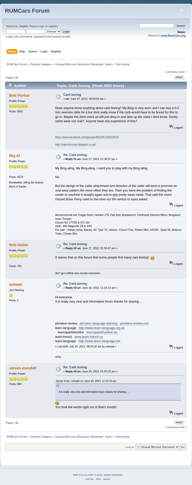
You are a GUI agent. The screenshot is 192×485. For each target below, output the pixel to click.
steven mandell (22, 368)
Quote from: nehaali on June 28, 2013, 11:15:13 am (86, 381)
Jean (108, 64)
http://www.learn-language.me (100, 341)
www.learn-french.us (89, 337)
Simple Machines (113, 474)
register (53, 26)
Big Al (14, 155)
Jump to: (130, 447)
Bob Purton (19, 95)
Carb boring (72, 94)
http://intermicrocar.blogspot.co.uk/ (75, 144)
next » (182, 71)
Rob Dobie (18, 245)
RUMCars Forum (27, 11)
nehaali (15, 284)
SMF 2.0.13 (79, 474)
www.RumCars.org (173, 35)
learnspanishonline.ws (102, 332)
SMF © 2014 (95, 474)
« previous (171, 71)
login (41, 26)
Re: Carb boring (75, 155)
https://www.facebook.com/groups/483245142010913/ (87, 137)
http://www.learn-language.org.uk (102, 328)
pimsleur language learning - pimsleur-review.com (114, 323)
